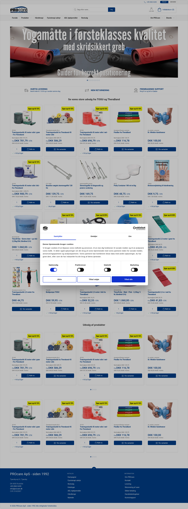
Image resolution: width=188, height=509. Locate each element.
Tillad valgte (94, 279)
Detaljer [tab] (94, 236)
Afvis (59, 279)
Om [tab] (129, 236)
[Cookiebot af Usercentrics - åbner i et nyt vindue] (134, 228)
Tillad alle (128, 279)
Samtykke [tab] (58, 236)
